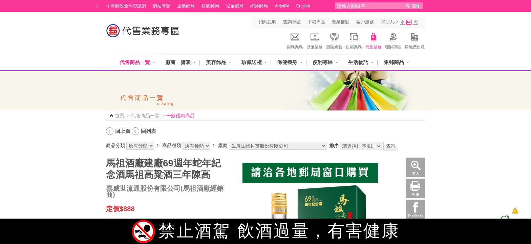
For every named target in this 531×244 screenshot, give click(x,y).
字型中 (408, 22)
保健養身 (287, 62)
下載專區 (316, 22)
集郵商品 (394, 62)
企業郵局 (186, 6)
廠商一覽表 (178, 62)
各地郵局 (282, 6)
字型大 (415, 22)
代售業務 (373, 39)
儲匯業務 (314, 39)
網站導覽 (161, 6)
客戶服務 (365, 22)
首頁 (119, 115)
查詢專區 (292, 22)
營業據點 (340, 22)
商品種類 (171, 145)
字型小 (402, 22)
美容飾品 (216, 62)
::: (98, 6)
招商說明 (267, 22)
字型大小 (389, 22)
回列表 (148, 131)
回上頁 (122, 131)
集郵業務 (354, 39)
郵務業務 (295, 39)
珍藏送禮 (251, 62)
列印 (415, 188)
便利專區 (323, 62)
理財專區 (393, 39)
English (303, 6)
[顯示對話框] (515, 211)
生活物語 (358, 62)
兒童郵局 (234, 6)
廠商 (223, 145)
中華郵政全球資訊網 (126, 6)
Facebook (415, 209)
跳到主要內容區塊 (3, 3)
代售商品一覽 (135, 62)
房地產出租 (415, 39)
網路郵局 (259, 6)
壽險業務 (334, 39)
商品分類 (115, 145)
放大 (415, 167)
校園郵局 (210, 6)
